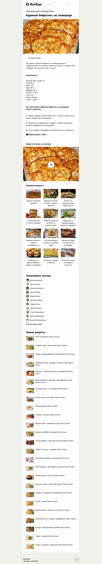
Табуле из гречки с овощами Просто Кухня (46, 450)
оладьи (52, 123)
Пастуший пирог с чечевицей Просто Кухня (46, 389)
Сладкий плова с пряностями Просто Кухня (46, 345)
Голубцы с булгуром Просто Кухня (43, 415)
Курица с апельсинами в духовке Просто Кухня (48, 528)
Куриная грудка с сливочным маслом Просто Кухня (49, 484)
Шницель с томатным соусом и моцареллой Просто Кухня (49, 372)
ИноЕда (34, 4)
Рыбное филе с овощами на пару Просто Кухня (48, 424)
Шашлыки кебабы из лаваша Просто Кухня (46, 432)
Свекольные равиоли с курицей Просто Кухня (47, 458)
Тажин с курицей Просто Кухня (42, 536)
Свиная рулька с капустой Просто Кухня (45, 476)
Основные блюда (34, 58)
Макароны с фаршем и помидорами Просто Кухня (49, 493)
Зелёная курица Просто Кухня (41, 406)
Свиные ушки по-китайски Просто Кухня (45, 397)
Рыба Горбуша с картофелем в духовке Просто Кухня (50, 467)
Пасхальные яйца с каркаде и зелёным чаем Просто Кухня (50, 364)
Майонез (29, 90)
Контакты (26, 559)
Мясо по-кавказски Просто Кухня (42, 337)
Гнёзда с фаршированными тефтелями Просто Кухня (50, 354)
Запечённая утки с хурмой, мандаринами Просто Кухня (51, 519)
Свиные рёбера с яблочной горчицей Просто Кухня (49, 441)
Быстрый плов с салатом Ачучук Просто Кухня (47, 510)
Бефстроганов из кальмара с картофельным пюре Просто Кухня (49, 381)
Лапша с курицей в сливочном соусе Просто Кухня (49, 545)
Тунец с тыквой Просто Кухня (41, 502)
